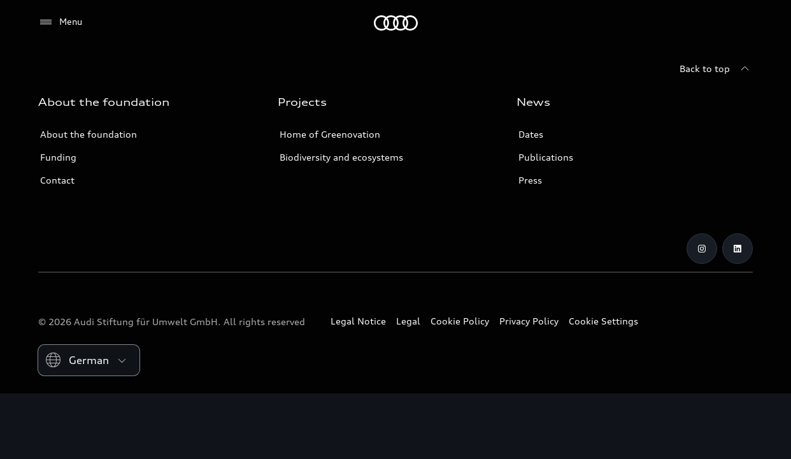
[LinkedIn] (737, 248)
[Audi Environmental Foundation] (396, 23)
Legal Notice (358, 321)
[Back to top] (716, 68)
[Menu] (60, 22)
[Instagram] (702, 248)
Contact (57, 180)
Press (530, 180)
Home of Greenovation (330, 134)
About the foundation (88, 134)
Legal (408, 321)
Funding (58, 157)
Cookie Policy (460, 321)
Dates (530, 134)
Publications (545, 157)
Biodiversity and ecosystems (341, 157)
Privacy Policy (529, 321)
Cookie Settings (603, 321)
